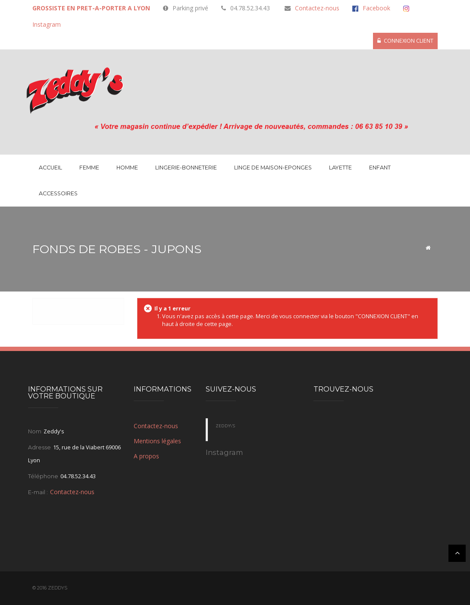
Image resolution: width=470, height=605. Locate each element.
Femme (89, 167)
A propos (146, 456)
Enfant (380, 167)
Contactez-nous (317, 8)
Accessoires (58, 193)
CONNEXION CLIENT (405, 40)
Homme (127, 167)
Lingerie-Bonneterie (186, 167)
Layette (340, 167)
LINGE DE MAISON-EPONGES (273, 167)
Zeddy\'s (225, 426)
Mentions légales (157, 441)
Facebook (376, 8)
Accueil (50, 167)
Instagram (46, 24)
